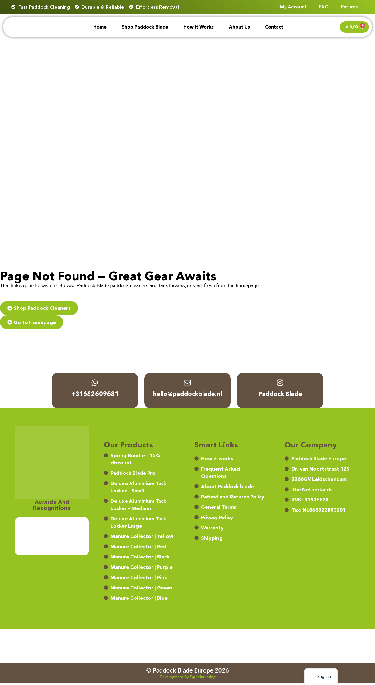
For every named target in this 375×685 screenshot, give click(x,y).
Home (100, 27)
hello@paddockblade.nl (187, 396)
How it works (198, 27)
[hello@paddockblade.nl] (187, 383)
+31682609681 (95, 396)
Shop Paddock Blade (145, 27)
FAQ (324, 7)
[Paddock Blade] (280, 383)
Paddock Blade (280, 396)
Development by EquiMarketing (187, 678)
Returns (349, 7)
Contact (274, 27)
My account (293, 7)
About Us (239, 27)
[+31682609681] (95, 383)
